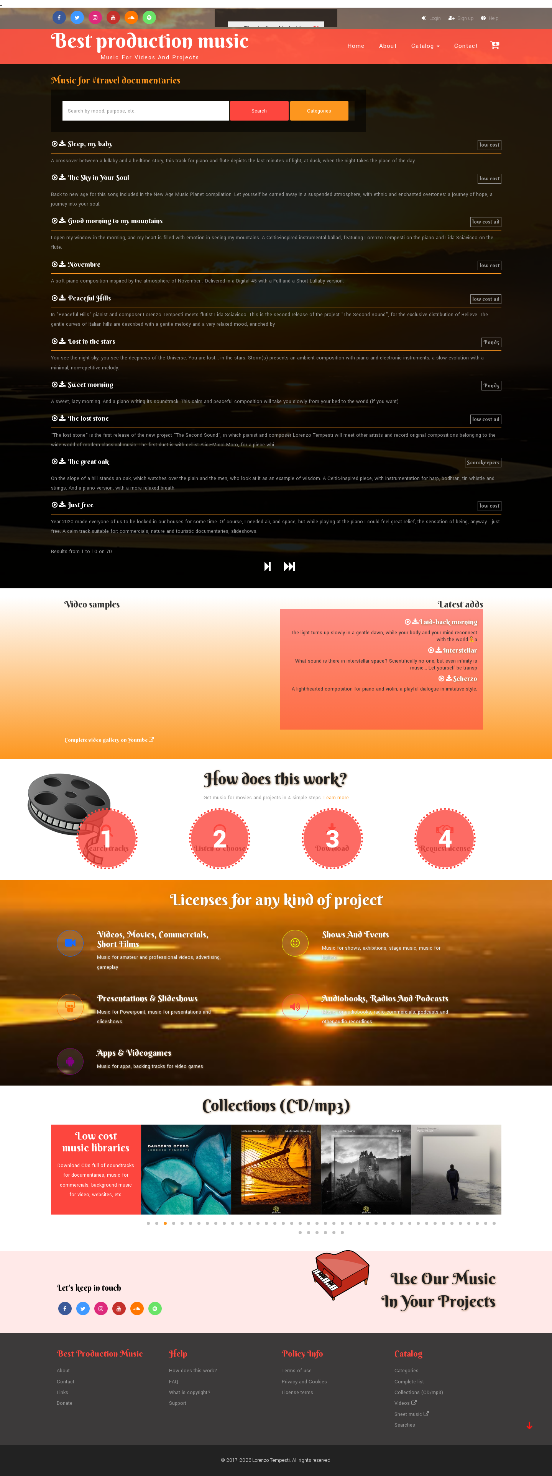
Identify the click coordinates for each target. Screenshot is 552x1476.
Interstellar (460, 650)
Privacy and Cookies (304, 1381)
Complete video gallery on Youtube (109, 739)
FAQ (173, 1381)
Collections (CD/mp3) (418, 1392)
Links (62, 1392)
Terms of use (297, 1370)
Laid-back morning (448, 621)
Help (489, 18)
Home (356, 46)
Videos (405, 1403)
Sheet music (411, 1414)
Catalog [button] (425, 46)
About (388, 46)
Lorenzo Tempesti (271, 1460)
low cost (489, 144)
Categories (406, 1370)
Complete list (409, 1381)
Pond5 (491, 342)
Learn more (336, 797)
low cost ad (485, 221)
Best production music (150, 44)
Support (177, 1403)
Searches (404, 1425)
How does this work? (193, 1370)
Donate (64, 1403)
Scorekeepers (483, 462)
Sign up (461, 18)
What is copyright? (189, 1392)
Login (431, 18)
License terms (297, 1392)
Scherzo (465, 678)
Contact (466, 46)
